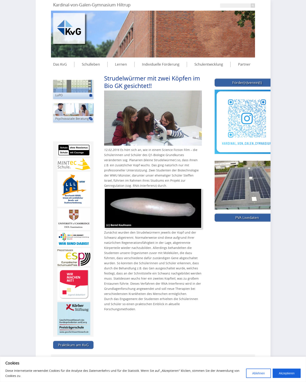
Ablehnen (258, 373)
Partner (244, 64)
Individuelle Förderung (160, 64)
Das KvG (60, 64)
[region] (153, 369)
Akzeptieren (287, 373)
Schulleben (91, 64)
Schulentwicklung (208, 64)
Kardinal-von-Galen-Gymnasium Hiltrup (91, 5)
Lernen (121, 64)
